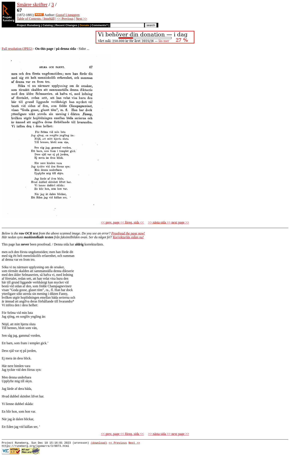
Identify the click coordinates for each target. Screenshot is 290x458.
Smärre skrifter (32, 4)
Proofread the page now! (128, 233)
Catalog (48, 25)
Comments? (100, 25)
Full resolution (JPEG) (17, 48)
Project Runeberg (28, 25)
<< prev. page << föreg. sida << (122, 222)
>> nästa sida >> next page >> (168, 222)
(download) (99, 443)
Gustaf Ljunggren (68, 15)
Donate (84, 25)
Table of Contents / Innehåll (35, 18)
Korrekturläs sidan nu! (128, 237)
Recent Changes (66, 25)
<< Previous (65, 18)
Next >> (81, 18)
